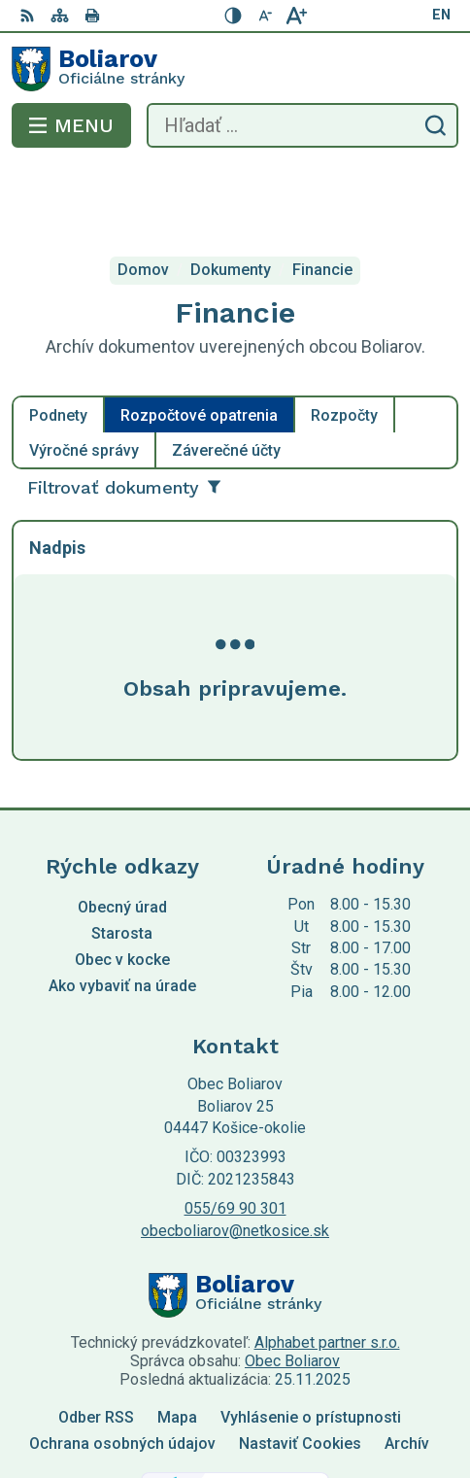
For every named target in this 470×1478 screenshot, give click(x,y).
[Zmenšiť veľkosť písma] (265, 15)
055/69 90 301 (235, 1130)
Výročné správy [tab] (84, 372)
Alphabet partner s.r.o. (327, 1264)
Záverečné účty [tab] (226, 372)
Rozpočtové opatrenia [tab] (199, 337)
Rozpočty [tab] (344, 337)
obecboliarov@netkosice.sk (235, 1152)
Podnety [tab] (58, 337)
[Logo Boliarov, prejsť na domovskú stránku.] (235, 69)
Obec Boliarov (292, 1283)
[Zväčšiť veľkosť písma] (296, 15)
